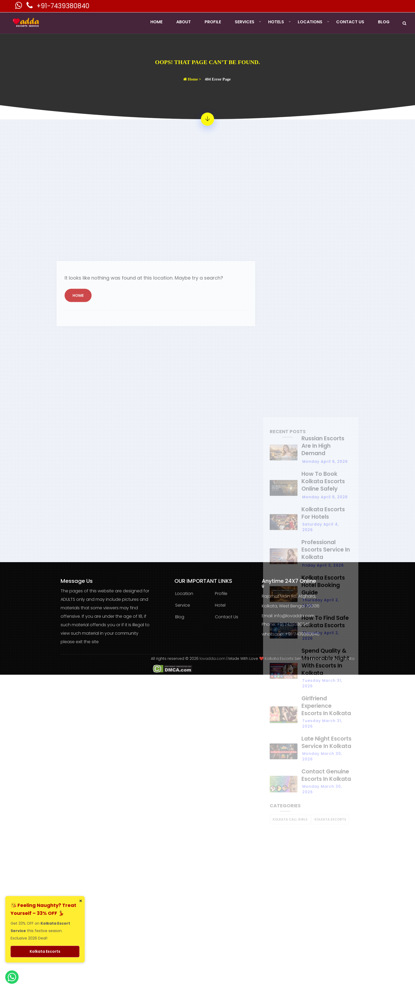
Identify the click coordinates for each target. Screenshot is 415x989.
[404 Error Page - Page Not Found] (207, 119)
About (183, 22)
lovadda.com (213, 658)
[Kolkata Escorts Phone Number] (30, 7)
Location (184, 593)
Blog (384, 22)
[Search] (404, 23)
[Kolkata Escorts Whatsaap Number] (19, 7)
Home (156, 22)
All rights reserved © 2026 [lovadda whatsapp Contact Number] (175, 658)
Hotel (220, 605)
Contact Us (350, 22)
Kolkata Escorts (45, 951)
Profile (213, 22)
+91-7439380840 (63, 6)
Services (244, 22)
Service (182, 605)
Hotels (276, 22)
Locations (310, 22)
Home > (192, 79)
